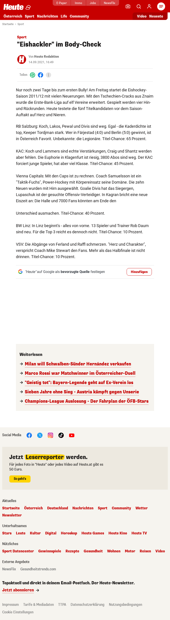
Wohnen (113, 551)
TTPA (62, 604)
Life (64, 16)
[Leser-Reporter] (128, 6)
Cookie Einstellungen (17, 612)
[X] (39, 435)
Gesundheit (93, 551)
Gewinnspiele (49, 551)
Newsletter (12, 515)
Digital (50, 533)
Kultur (35, 533)
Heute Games (92, 533)
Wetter (141, 508)
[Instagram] (50, 435)
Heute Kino (117, 533)
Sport (29, 16)
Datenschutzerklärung (87, 604)
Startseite (8, 24)
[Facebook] (40, 75)
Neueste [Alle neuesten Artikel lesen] (156, 16)
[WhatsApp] (32, 75)
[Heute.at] (13, 7)
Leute (20, 533)
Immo (78, 3)
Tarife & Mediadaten (38, 604)
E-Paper (61, 3)
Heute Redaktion (46, 57)
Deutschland (57, 508)
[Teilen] (48, 75)
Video (160, 551)
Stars (7, 533)
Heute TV (139, 533)
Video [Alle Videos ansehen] (142, 16)
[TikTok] (61, 435)
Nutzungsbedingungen (125, 604)
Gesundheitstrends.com (38, 569)
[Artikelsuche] (138, 6)
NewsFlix (109, 3)
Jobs (93, 3)
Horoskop (69, 533)
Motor (130, 551)
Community (79, 16)
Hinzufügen (139, 272)
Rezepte (72, 551)
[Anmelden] (149, 6)
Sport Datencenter (18, 551)
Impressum (10, 604)
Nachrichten (47, 16)
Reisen (145, 551)
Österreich (13, 16)
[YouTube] (71, 435)
